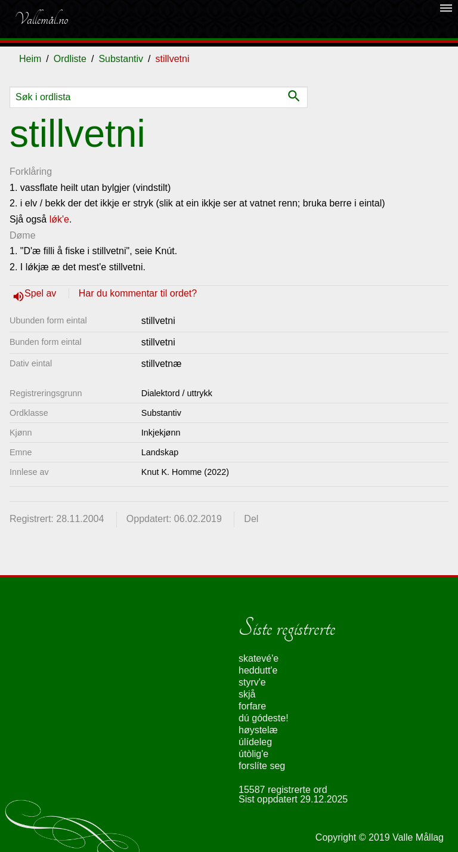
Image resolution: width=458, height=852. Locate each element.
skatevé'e (258, 658)
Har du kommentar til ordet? (138, 293)
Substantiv (120, 59)
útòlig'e (253, 754)
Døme (23, 235)
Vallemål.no (41, 19)
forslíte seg (262, 766)
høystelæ (258, 730)
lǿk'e (59, 219)
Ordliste (70, 59)
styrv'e (252, 682)
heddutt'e (258, 670)
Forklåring (31, 171)
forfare (252, 706)
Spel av (41, 293)
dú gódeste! (264, 718)
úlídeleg (255, 742)
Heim (30, 59)
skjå (247, 694)
